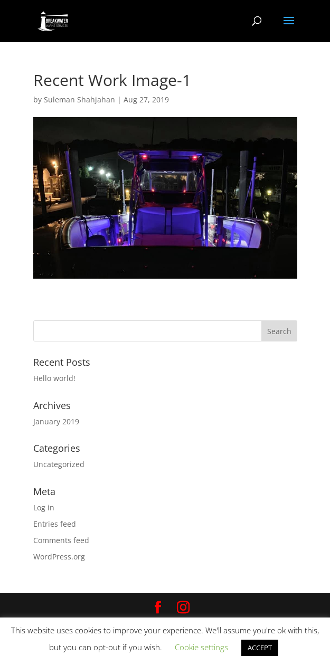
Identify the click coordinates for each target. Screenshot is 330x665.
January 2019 (56, 421)
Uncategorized (58, 464)
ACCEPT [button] (260, 647)
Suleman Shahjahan (79, 99)
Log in (43, 507)
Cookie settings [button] (201, 647)
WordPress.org (59, 557)
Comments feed (61, 540)
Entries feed (54, 524)
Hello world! (54, 378)
